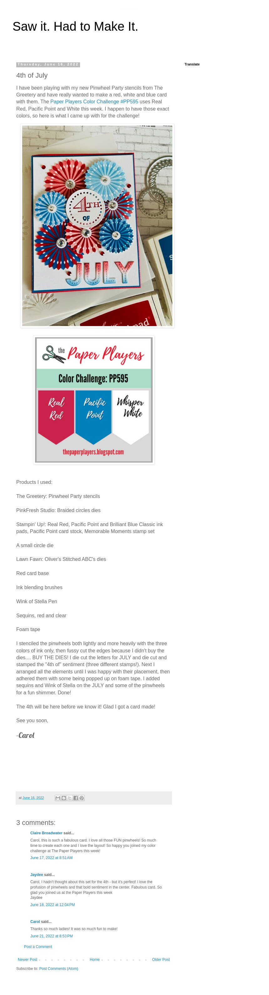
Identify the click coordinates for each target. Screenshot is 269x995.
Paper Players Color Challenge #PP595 (94, 101)
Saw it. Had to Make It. (75, 26)
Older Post (161, 959)
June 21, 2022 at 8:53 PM (51, 936)
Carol (35, 922)
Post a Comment (38, 947)
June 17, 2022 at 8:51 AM (51, 858)
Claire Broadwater (46, 833)
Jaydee (36, 875)
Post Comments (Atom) (58, 968)
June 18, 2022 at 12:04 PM (52, 905)
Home (95, 959)
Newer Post (27, 959)
